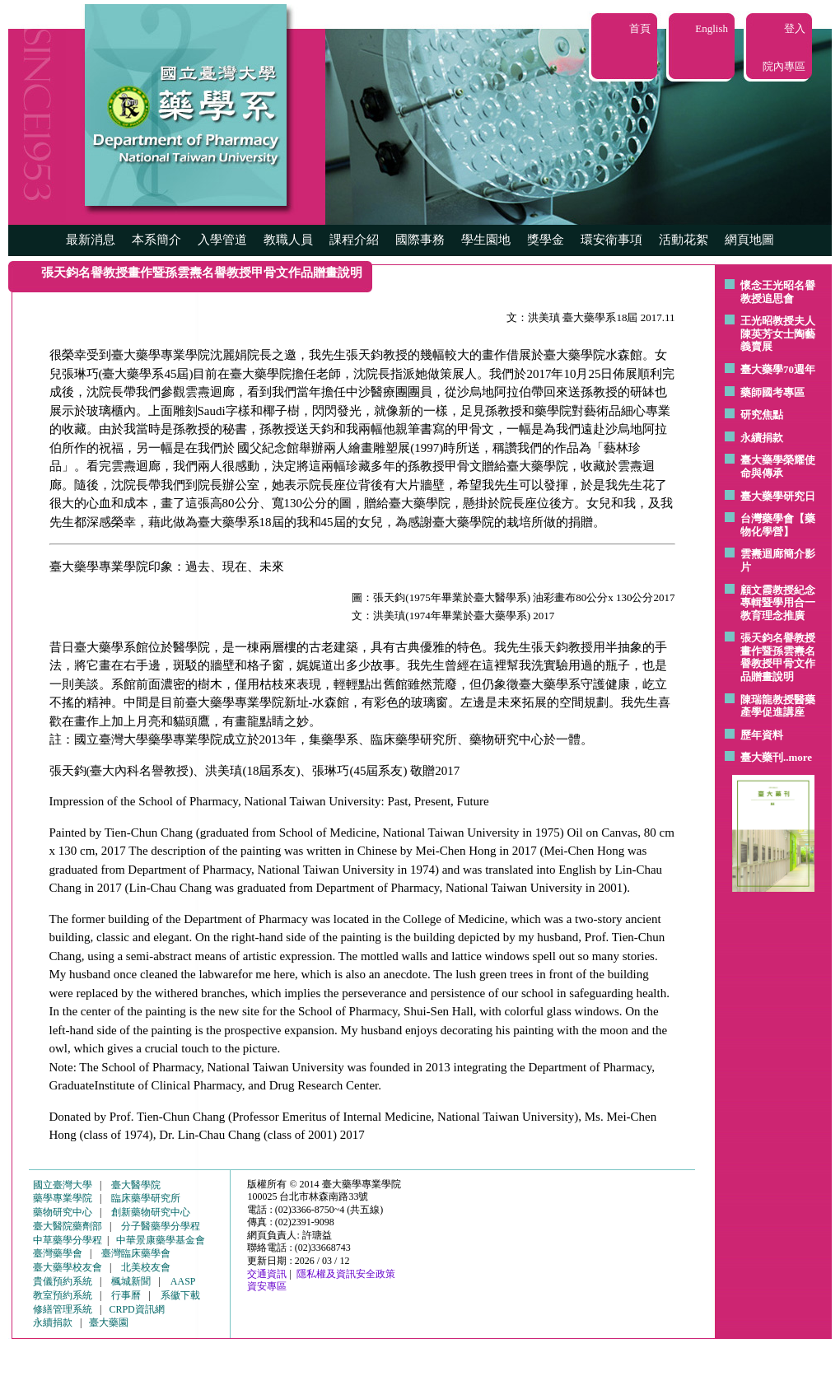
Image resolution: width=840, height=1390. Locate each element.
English (711, 28)
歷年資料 (761, 735)
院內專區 (784, 66)
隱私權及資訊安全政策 (345, 1274)
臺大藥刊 (761, 757)
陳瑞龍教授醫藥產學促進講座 (777, 706)
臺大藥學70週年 (777, 369)
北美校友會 (145, 1267)
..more (797, 757)
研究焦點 (761, 414)
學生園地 (486, 239)
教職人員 (288, 239)
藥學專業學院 (62, 1198)
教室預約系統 (62, 1295)
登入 (794, 28)
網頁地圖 (749, 239)
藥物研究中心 (62, 1212)
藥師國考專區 (772, 392)
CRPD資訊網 (136, 1309)
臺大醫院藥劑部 (67, 1226)
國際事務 (420, 239)
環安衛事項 (611, 239)
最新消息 (90, 239)
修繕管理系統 (62, 1309)
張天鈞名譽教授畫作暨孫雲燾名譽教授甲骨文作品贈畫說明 (777, 657)
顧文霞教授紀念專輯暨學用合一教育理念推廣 (777, 603)
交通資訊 (267, 1274)
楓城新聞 (131, 1281)
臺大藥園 (108, 1322)
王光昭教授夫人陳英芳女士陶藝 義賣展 (777, 333)
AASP (183, 1281)
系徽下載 (180, 1295)
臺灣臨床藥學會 (135, 1253)
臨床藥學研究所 (145, 1198)
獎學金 (545, 239)
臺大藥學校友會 (67, 1267)
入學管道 (222, 239)
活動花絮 (683, 239)
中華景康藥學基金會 (160, 1240)
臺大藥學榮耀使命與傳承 (777, 466)
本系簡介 (156, 239)
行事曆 (126, 1295)
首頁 (640, 28)
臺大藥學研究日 (777, 496)
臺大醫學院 (136, 1185)
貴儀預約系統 (62, 1281)
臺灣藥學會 (57, 1253)
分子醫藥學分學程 (160, 1226)
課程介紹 (354, 239)
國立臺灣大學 (62, 1185)
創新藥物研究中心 (150, 1212)
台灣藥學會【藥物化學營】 (777, 525)
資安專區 (267, 1286)
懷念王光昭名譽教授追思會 (777, 292)
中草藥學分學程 (67, 1240)
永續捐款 (761, 437)
